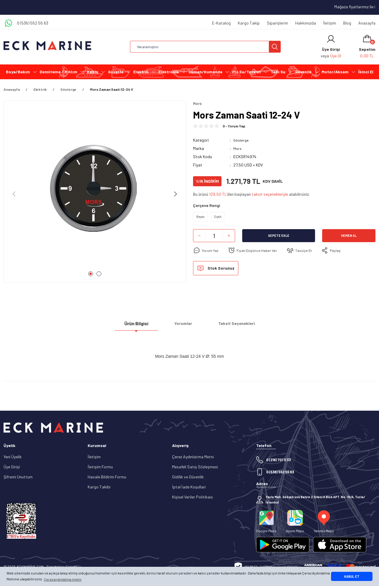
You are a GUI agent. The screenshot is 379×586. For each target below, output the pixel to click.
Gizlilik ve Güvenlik (188, 476)
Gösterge (241, 140)
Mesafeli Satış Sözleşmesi (195, 466)
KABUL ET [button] (351, 576)
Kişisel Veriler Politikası (192, 496)
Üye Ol (335, 55)
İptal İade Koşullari (189, 486)
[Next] (175, 194)
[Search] (205, 47)
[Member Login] (331, 39)
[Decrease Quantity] (199, 238)
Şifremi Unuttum (18, 476)
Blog (347, 22)
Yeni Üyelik (13, 456)
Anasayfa (366, 22)
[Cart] (367, 46)
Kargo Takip (249, 22)
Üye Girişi (12, 466)
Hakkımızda (305, 22)
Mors (237, 148)
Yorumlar (183, 326)
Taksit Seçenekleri (236, 326)
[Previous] (14, 194)
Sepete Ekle (278, 239)
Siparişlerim (277, 22)
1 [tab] (90, 273)
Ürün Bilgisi (136, 325)
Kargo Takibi (99, 486)
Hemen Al (349, 239)
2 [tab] (99, 273)
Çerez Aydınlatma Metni (193, 456)
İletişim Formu (100, 466)
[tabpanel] (95, 194)
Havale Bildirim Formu (107, 476)
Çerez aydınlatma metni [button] (62, 579)
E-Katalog (221, 22)
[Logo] (47, 45)
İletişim (329, 22)
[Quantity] (214, 238)
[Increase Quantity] (229, 238)
